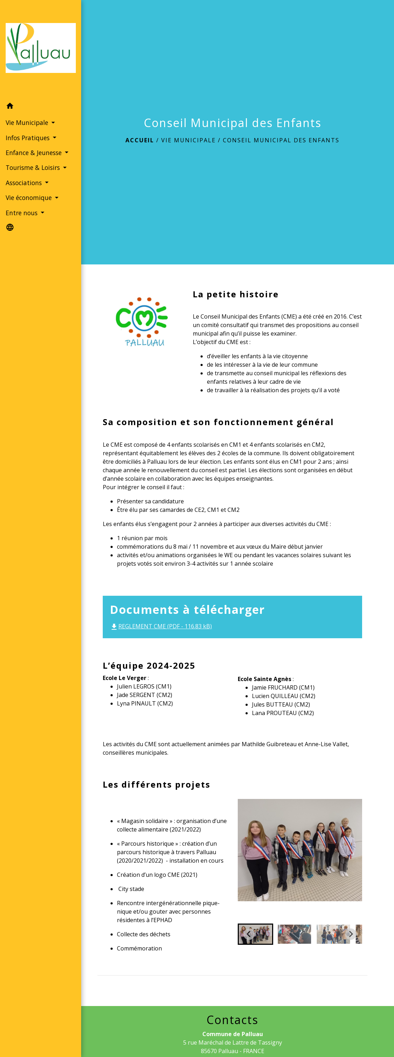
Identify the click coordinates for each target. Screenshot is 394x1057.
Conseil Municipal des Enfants (281, 140)
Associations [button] (24, 194)
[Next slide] (350, 934)
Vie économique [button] (29, 209)
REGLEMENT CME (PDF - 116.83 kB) (161, 626)
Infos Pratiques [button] (28, 130)
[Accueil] (35, 45)
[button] (35, 100)
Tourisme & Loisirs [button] (32, 169)
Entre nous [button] (22, 224)
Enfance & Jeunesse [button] (33, 145)
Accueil (139, 140)
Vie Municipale (188, 140)
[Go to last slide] (249, 934)
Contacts (232, 1020)
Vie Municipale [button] (27, 115)
